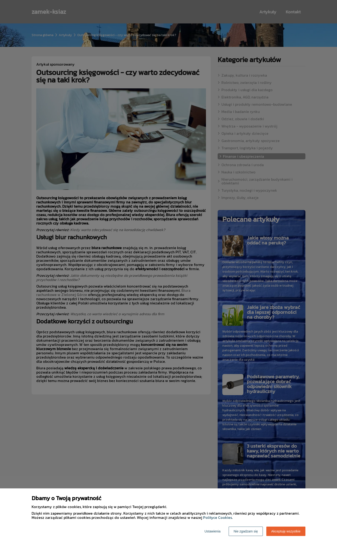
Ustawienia (212, 531)
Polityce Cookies (217, 517)
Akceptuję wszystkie (285, 531)
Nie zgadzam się (246, 531)
